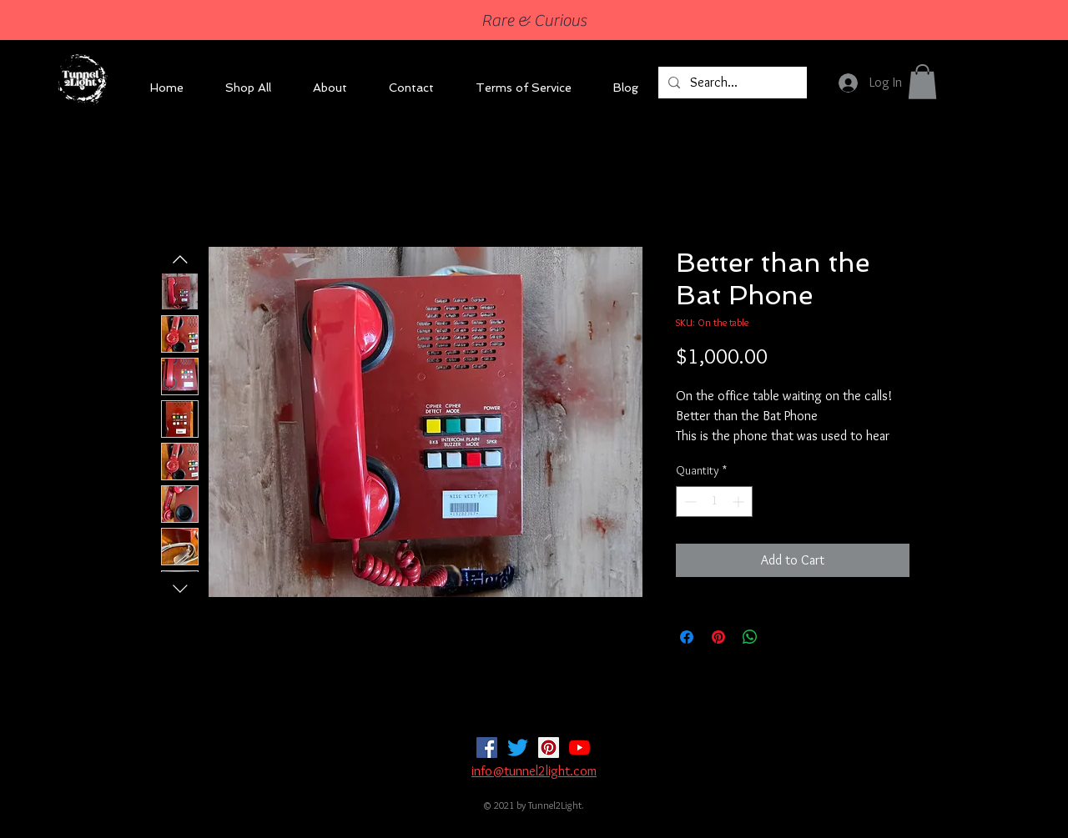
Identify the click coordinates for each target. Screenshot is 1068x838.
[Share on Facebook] (687, 637)
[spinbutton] (714, 501)
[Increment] (739, 501)
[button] (922, 81)
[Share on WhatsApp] (750, 637)
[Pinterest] (548, 747)
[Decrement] (688, 501)
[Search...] (731, 82)
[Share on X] (782, 637)
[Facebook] (486, 747)
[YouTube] (579, 747)
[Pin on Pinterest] (718, 637)
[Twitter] (517, 747)
